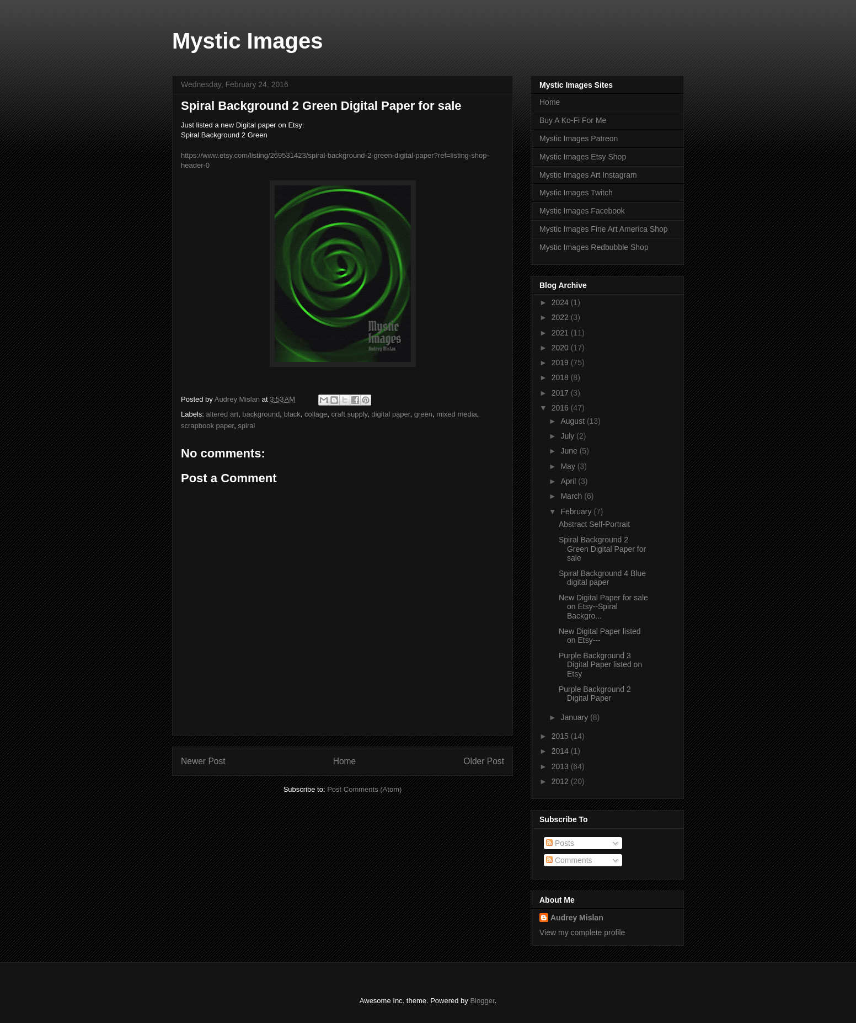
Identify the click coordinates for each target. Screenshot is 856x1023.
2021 (561, 332)
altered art (222, 414)
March (572, 496)
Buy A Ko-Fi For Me (572, 120)
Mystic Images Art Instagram (588, 175)
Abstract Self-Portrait (594, 524)
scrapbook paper (207, 426)
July (568, 435)
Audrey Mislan (576, 917)
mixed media (456, 414)
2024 (561, 302)
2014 (561, 751)
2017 (561, 392)
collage (315, 414)
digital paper (390, 414)
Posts (560, 843)
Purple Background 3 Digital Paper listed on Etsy (600, 665)
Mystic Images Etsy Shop (582, 156)
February (576, 511)
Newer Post (203, 761)
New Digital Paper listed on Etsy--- (600, 636)
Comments (569, 860)
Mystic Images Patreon (578, 138)
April (569, 481)
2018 (561, 377)
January (575, 717)
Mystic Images (247, 41)
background (261, 414)
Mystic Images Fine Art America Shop (603, 229)
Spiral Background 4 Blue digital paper (602, 578)
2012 (561, 781)
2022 (561, 317)
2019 (561, 362)
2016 (561, 407)
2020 (561, 347)
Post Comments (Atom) (364, 789)
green (423, 414)
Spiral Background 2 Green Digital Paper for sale (602, 549)
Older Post (483, 761)
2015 (561, 736)
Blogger (482, 1001)
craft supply (349, 414)
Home (344, 761)
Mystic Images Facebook (582, 210)
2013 (561, 766)
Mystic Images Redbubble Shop (594, 247)
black (292, 414)
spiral (246, 426)
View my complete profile (582, 932)
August (573, 421)
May (568, 466)
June (569, 450)
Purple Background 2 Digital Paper (595, 694)
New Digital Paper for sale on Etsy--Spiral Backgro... (603, 607)
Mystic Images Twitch (576, 192)
